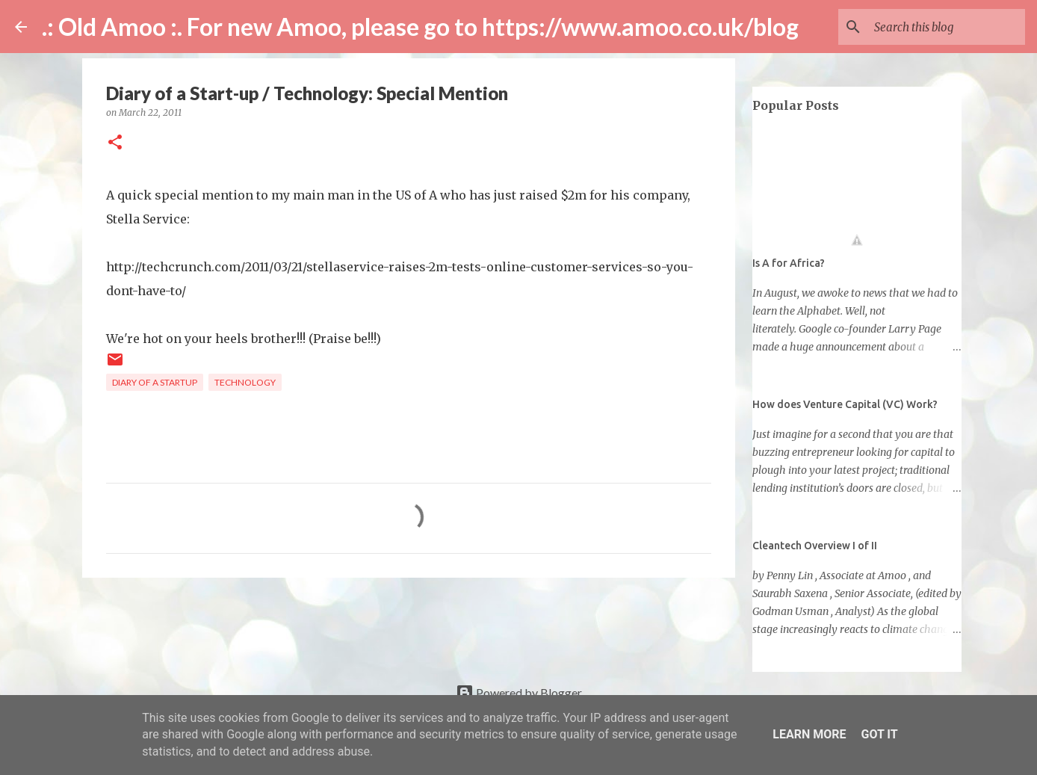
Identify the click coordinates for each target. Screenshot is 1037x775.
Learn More (809, 734)
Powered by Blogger (519, 692)
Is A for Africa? (788, 263)
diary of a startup (154, 382)
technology (245, 382)
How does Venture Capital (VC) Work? (845, 404)
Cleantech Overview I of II (814, 546)
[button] (115, 143)
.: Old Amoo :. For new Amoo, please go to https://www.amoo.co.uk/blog (420, 26)
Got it (879, 734)
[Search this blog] (946, 27)
